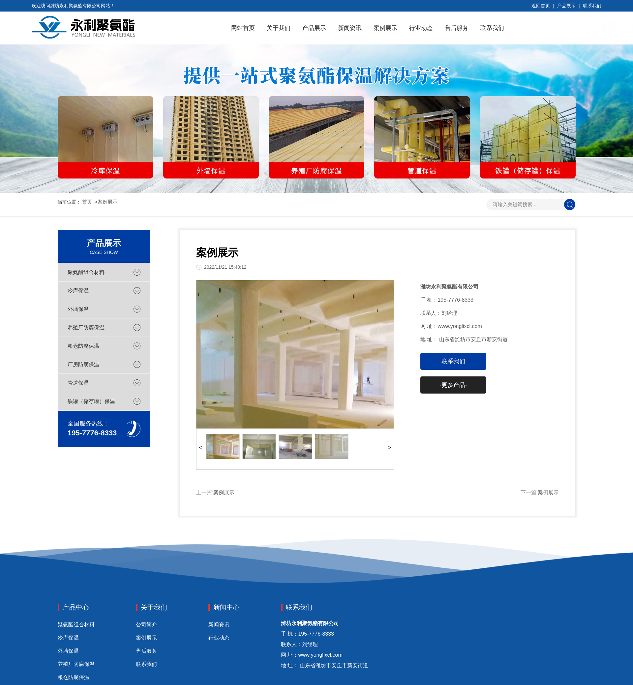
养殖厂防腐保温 (86, 327)
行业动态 (421, 28)
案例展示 (385, 28)
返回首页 (540, 5)
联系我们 (592, 5)
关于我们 (278, 28)
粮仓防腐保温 (83, 346)
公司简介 (146, 624)
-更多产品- (453, 385)
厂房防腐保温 (83, 364)
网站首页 (243, 28)
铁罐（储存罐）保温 (91, 401)
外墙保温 (78, 309)
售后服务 (456, 28)
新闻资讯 (350, 28)
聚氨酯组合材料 (86, 272)
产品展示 (566, 5)
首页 (87, 202)
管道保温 (78, 383)
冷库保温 (78, 290)
